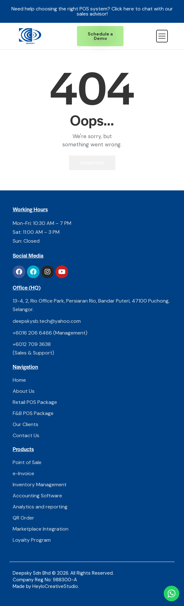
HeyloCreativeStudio (55, 586)
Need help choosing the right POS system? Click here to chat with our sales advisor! (92, 11)
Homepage (92, 163)
